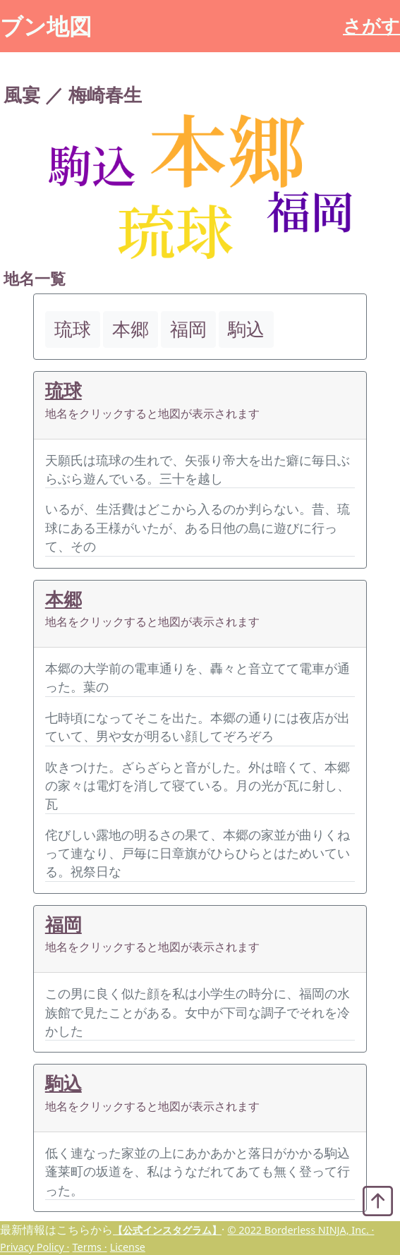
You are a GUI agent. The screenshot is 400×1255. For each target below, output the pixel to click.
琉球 (63, 390)
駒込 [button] (246, 329)
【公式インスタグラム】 (167, 1230)
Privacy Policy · (34, 1247)
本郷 (63, 599)
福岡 (63, 924)
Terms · (90, 1247)
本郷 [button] (130, 329)
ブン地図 (46, 26)
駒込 (63, 1083)
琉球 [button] (72, 329)
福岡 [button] (188, 329)
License (127, 1247)
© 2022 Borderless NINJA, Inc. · (300, 1230)
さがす (371, 25)
